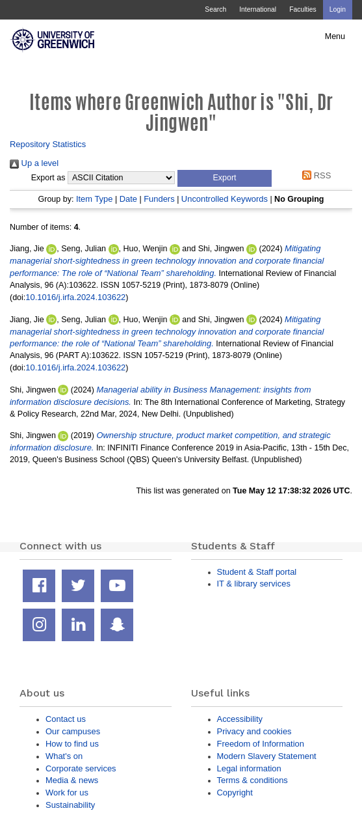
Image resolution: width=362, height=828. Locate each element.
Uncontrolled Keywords (224, 199)
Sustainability (70, 805)
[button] (224, 178)
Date (128, 199)
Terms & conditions (252, 780)
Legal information (249, 768)
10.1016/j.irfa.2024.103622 (75, 297)
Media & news (71, 780)
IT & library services (254, 583)
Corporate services (80, 768)
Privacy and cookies (254, 731)
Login (338, 9)
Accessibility (240, 719)
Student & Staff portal (257, 572)
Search (215, 9)
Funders (159, 199)
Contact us (65, 719)
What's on (64, 756)
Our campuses (72, 731)
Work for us (66, 792)
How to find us (72, 744)
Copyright (235, 792)
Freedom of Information (260, 744)
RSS (314, 175)
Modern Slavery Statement (267, 756)
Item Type (94, 199)
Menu (335, 36)
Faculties (302, 9)
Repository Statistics (48, 144)
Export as (48, 177)
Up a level (34, 163)
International (257, 9)
